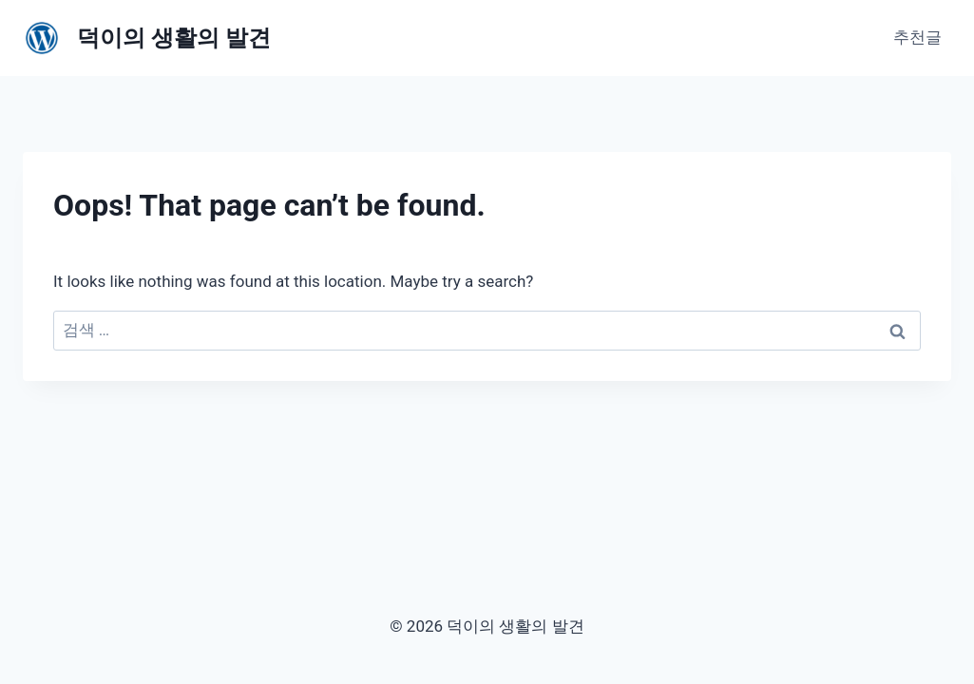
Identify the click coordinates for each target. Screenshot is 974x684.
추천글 (917, 37)
